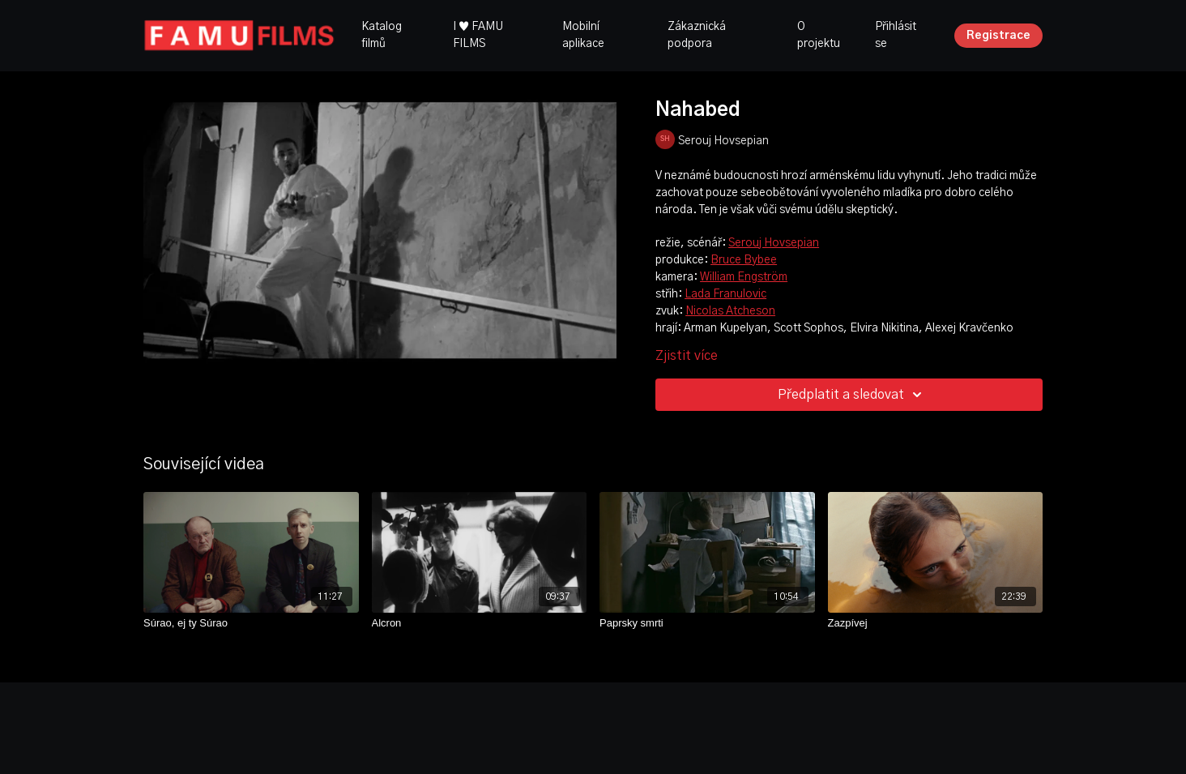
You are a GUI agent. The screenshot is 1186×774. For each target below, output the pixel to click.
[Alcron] (479, 623)
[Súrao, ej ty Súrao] (251, 623)
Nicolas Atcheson (730, 311)
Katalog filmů (381, 35)
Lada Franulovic (725, 294)
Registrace (998, 35)
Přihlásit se (895, 35)
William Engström (743, 277)
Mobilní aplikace (583, 35)
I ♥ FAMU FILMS (478, 35)
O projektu (818, 35)
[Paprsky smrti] (707, 623)
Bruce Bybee (743, 260)
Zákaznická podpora (697, 35)
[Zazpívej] (935, 623)
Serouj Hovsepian (773, 243)
